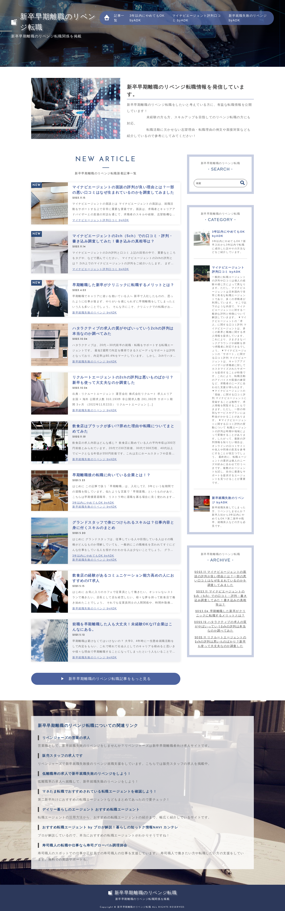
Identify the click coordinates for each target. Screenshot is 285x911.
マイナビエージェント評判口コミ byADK (196, 18)
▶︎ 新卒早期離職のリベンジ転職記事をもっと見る (106, 679)
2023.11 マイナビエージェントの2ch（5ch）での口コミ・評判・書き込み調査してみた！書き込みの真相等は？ (220, 598)
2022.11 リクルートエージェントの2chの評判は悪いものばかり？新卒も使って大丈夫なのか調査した (220, 642)
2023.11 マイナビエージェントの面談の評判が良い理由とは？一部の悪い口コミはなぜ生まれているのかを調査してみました (220, 579)
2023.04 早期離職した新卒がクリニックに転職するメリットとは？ (220, 613)
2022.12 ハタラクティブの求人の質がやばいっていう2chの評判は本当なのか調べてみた (220, 626)
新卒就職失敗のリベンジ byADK (248, 18)
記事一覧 (119, 18)
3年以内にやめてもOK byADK (147, 18)
